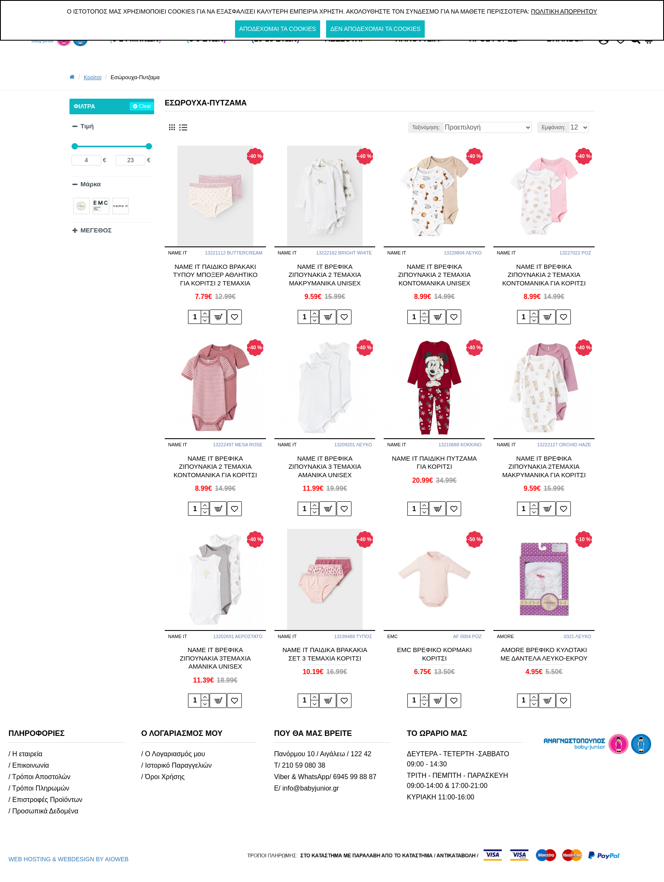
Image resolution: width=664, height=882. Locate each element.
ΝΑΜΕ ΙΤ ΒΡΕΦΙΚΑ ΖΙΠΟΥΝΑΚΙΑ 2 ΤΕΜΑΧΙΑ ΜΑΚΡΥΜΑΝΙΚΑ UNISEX (324, 275)
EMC (392, 636)
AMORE (505, 636)
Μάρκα (90, 184)
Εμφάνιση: (556, 127)
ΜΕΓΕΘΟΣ (96, 230)
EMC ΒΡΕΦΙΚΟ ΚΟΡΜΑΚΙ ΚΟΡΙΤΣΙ (434, 654)
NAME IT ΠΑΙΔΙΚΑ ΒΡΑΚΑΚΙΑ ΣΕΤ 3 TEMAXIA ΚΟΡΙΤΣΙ (324, 654)
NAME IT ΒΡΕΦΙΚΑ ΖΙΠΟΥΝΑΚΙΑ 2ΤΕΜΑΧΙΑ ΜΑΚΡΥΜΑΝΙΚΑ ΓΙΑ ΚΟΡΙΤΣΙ (544, 466)
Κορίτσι (93, 77)
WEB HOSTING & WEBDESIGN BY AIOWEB (68, 859)
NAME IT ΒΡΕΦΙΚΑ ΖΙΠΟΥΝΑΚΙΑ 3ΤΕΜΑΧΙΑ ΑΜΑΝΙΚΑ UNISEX (215, 658)
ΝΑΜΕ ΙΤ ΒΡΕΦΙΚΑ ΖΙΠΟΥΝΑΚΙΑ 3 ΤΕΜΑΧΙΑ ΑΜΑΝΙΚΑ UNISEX (324, 466)
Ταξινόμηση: (448, 127)
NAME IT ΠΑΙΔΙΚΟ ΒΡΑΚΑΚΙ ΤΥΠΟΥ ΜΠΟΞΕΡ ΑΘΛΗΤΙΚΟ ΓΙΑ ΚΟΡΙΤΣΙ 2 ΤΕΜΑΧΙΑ (215, 275)
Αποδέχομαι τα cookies (277, 28)
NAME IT (177, 252)
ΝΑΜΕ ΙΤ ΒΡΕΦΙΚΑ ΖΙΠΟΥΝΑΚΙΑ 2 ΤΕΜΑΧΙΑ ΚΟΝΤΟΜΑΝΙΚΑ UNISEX (434, 275)
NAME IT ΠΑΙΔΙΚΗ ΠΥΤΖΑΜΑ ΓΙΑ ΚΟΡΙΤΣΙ (434, 462)
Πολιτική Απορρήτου (564, 11)
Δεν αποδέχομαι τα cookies (375, 28)
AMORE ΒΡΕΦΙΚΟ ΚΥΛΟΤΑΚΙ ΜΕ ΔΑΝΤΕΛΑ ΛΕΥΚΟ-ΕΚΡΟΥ (544, 654)
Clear (145, 106)
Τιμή (87, 126)
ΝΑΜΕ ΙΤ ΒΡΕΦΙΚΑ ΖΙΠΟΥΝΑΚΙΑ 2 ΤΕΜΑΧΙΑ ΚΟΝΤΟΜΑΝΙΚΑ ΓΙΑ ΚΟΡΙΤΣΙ (544, 275)
